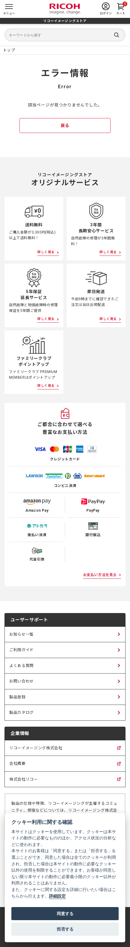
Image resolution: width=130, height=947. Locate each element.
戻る (65, 125)
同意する (65, 913)
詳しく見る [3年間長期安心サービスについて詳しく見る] (108, 252)
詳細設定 (57, 896)
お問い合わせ (21, 681)
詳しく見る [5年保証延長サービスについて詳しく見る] (46, 319)
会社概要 (17, 766)
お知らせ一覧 (21, 634)
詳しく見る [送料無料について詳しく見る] (46, 252)
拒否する (65, 929)
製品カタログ (21, 712)
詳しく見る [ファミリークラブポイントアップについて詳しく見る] (46, 386)
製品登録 (17, 697)
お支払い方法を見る (100, 575)
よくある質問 (21, 665)
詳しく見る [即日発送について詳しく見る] (108, 319)
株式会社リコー (23, 782)
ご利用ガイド (21, 650)
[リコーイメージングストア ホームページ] (9, 50)
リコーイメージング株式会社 (35, 751)
